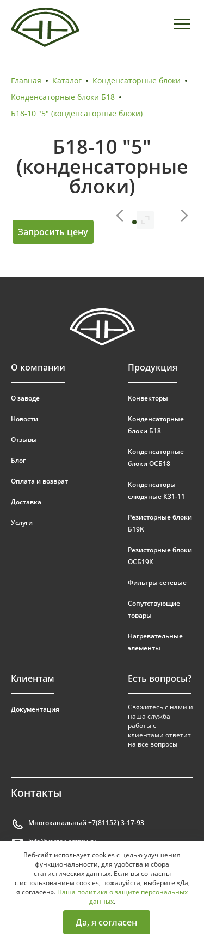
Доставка (26, 501)
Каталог (67, 80)
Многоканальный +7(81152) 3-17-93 (77, 824)
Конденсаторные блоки (136, 80)
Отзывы (24, 439)
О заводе (25, 398)
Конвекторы (148, 398)
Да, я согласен (106, 922)
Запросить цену (53, 232)
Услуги (22, 522)
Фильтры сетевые (157, 582)
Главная (26, 80)
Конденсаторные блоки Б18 (63, 97)
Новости (24, 418)
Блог (18, 460)
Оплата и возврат (39, 481)
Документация (35, 709)
